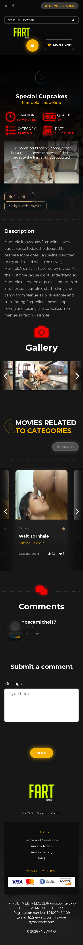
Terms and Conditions (41, 840)
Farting (24, 528)
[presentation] (5, 375)
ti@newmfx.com (41, 917)
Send (41, 753)
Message (13, 683)
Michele (38, 543)
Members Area (59, 6)
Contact (56, 813)
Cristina (25, 543)
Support (42, 813)
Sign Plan (60, 44)
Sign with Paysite (25, 206)
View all (65, 447)
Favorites (19, 197)
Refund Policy (41, 852)
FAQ (41, 858)
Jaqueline (51, 102)
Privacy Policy (41, 846)
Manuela (31, 102)
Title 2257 (27, 813)
